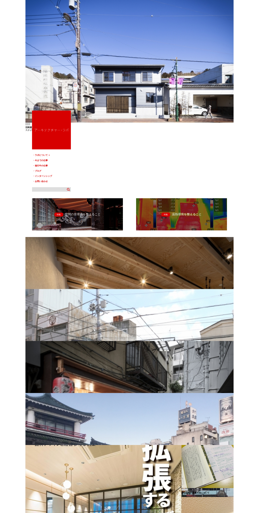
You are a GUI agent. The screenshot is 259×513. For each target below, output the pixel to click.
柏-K (27, 465)
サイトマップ (130, 478)
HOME (30, 478)
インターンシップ (199, 69)
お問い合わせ (197, 74)
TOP (230, 477)
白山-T (27, 462)
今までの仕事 (197, 55)
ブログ (194, 65)
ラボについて (198, 51)
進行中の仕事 (197, 60)
